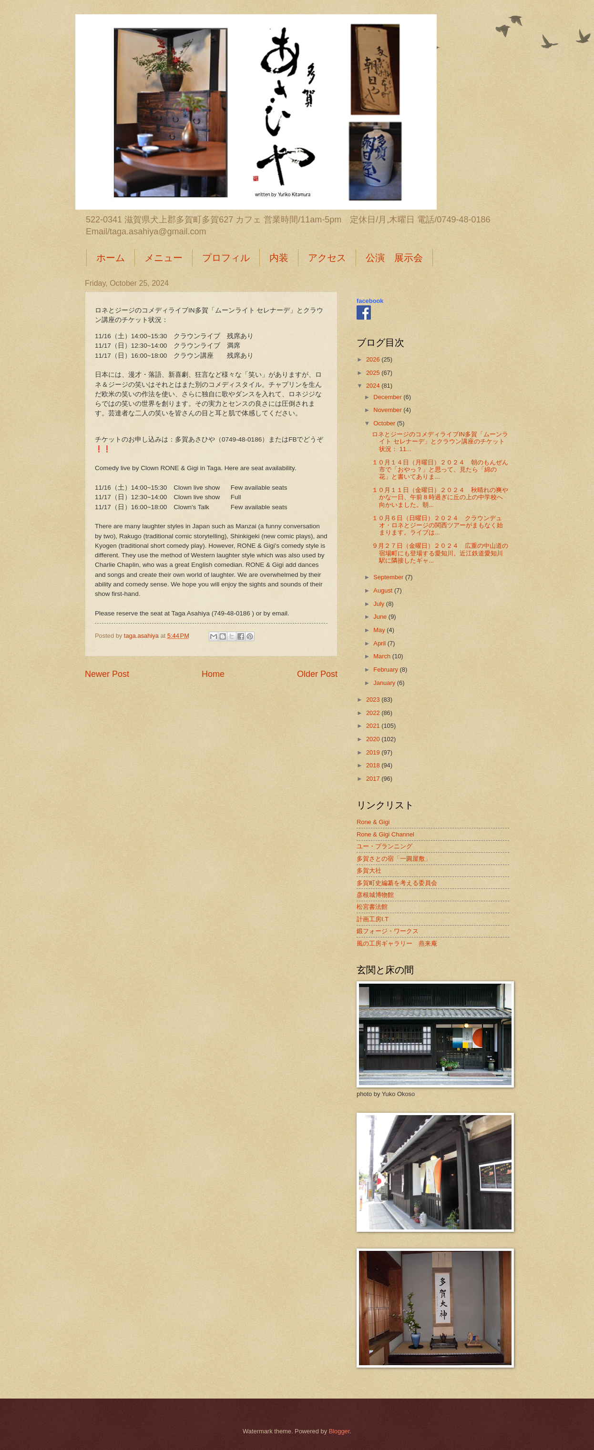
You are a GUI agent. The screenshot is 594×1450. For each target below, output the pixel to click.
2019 (373, 752)
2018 (373, 765)
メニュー (163, 257)
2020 (373, 739)
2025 (373, 372)
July (379, 603)
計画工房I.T (373, 919)
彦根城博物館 (375, 894)
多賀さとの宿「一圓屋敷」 (394, 858)
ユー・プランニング (384, 846)
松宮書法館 (372, 906)
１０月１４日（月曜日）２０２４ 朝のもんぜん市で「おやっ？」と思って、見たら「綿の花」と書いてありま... (440, 470)
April (380, 643)
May (380, 630)
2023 (373, 699)
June (381, 616)
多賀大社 (369, 870)
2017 (373, 778)
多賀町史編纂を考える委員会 (397, 882)
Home (213, 674)
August (383, 590)
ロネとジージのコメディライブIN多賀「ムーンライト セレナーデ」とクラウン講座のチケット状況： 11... (440, 442)
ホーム (110, 257)
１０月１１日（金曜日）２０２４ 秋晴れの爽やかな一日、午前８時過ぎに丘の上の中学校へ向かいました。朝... (440, 497)
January (385, 682)
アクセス (327, 257)
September (389, 577)
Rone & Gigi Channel (385, 834)
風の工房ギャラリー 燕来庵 (397, 943)
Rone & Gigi (373, 822)
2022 (373, 712)
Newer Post (107, 674)
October (385, 423)
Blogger (339, 1431)
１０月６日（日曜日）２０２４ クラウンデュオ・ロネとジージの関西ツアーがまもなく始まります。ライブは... (437, 525)
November (388, 409)
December (388, 397)
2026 (373, 359)
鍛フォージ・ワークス (388, 931)
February (386, 669)
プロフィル (226, 257)
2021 (373, 725)
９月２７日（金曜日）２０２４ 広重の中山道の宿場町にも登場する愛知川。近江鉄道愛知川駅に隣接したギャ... (440, 553)
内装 (278, 257)
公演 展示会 (394, 257)
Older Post (317, 674)
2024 (373, 385)
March (382, 656)
